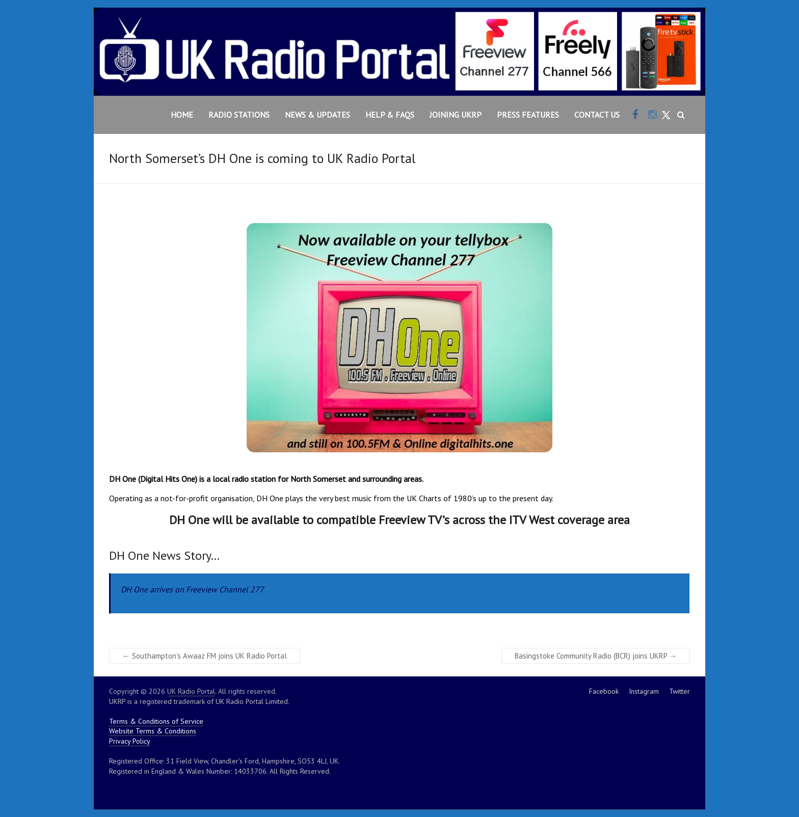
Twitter (679, 691)
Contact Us (597, 115)
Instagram (644, 691)
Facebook (604, 691)
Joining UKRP (456, 115)
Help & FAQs (389, 115)
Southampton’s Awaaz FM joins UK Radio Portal (204, 656)
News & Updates (317, 115)
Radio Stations (239, 115)
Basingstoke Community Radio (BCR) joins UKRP (596, 656)
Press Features (528, 115)
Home (182, 115)
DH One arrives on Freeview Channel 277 (192, 589)
